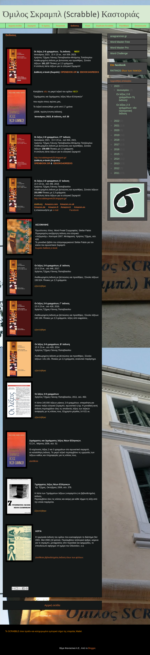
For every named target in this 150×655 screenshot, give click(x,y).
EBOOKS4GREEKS (89, 72)
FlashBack (124, 26)
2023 (117, 86)
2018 (117, 139)
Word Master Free (120, 42)
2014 (117, 158)
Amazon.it (66, 207)
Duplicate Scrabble (104, 26)
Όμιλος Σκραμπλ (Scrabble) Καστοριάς (71, 14)
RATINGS (115, 70)
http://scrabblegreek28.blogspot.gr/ (50, 157)
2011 (117, 173)
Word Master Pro (119, 47)
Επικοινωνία (140, 26)
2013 (117, 163)
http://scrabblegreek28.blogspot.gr (50, 198)
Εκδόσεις (75, 26)
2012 (117, 168)
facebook (120, 65)
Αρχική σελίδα (15, 26)
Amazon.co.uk (67, 204)
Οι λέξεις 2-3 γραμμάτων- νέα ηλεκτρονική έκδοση (126, 109)
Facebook (74, 210)
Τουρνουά (60, 26)
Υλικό (87, 26)
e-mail (60, 210)
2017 (117, 144)
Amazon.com (51, 204)
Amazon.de (39, 207)
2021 (117, 125)
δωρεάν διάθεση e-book (46, 248)
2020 (117, 130)
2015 (117, 154)
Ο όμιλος (46, 26)
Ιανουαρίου (123, 90)
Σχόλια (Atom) (58, 615)
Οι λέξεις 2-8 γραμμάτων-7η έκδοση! (125, 97)
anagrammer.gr (118, 36)
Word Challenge (119, 53)
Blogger (91, 648)
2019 (117, 135)
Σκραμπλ (32, 26)
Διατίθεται (33, 461)
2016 (117, 149)
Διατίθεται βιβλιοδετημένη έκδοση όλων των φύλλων (59, 557)
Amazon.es (79, 207)
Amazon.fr (53, 207)
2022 (117, 120)
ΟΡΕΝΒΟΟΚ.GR (69, 72)
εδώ (45, 91)
